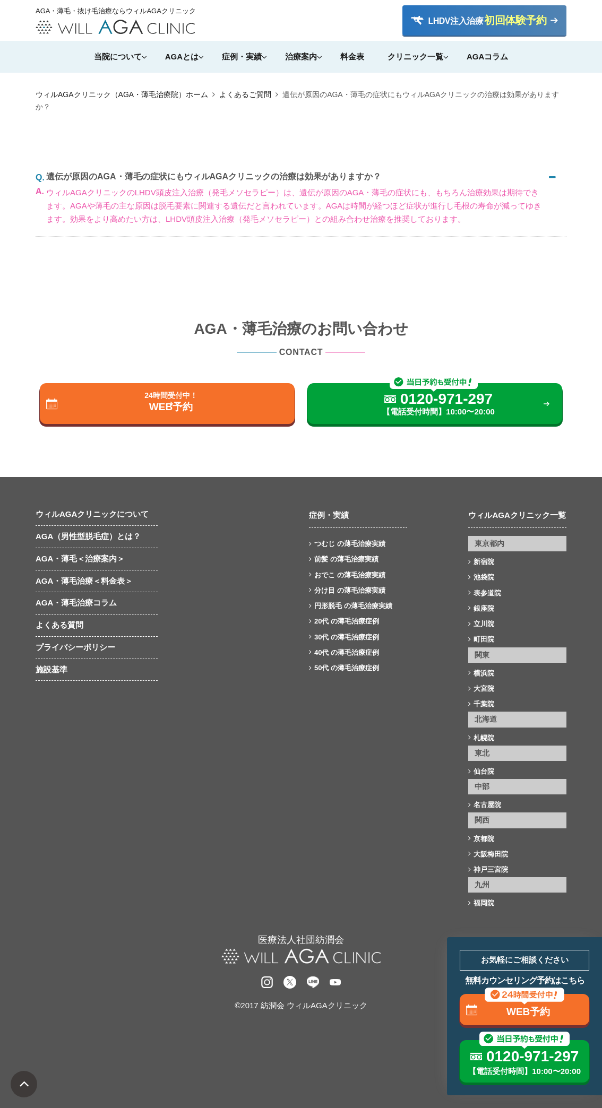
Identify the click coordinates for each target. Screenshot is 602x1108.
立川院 (484, 624)
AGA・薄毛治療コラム (76, 602)
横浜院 (484, 673)
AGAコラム (487, 56)
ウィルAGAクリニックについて (92, 513)
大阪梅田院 (491, 854)
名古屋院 (487, 805)
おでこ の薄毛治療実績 (349, 575)
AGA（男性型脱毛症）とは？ (88, 536)
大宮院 (484, 688)
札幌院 (484, 738)
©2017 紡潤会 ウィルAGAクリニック (301, 1005)
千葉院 (484, 704)
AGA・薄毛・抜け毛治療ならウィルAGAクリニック (115, 11)
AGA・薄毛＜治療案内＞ (80, 558)
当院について (118, 56)
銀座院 (484, 608)
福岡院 (484, 903)
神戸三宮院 (491, 869)
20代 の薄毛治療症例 (346, 621)
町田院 (484, 639)
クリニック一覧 (415, 56)
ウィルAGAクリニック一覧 (516, 515)
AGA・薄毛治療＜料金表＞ (84, 580)
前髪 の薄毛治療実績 (346, 559)
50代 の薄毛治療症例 (346, 668)
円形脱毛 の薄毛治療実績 (353, 606)
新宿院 (484, 562)
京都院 (484, 839)
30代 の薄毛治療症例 (346, 637)
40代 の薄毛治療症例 (346, 652)
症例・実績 (242, 56)
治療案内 (301, 56)
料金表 (352, 56)
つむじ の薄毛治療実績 (349, 544)
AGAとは (182, 56)
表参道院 (487, 593)
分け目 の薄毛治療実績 (349, 590)
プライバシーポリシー (75, 647)
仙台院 (484, 771)
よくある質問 (59, 624)
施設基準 (51, 669)
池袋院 (484, 577)
